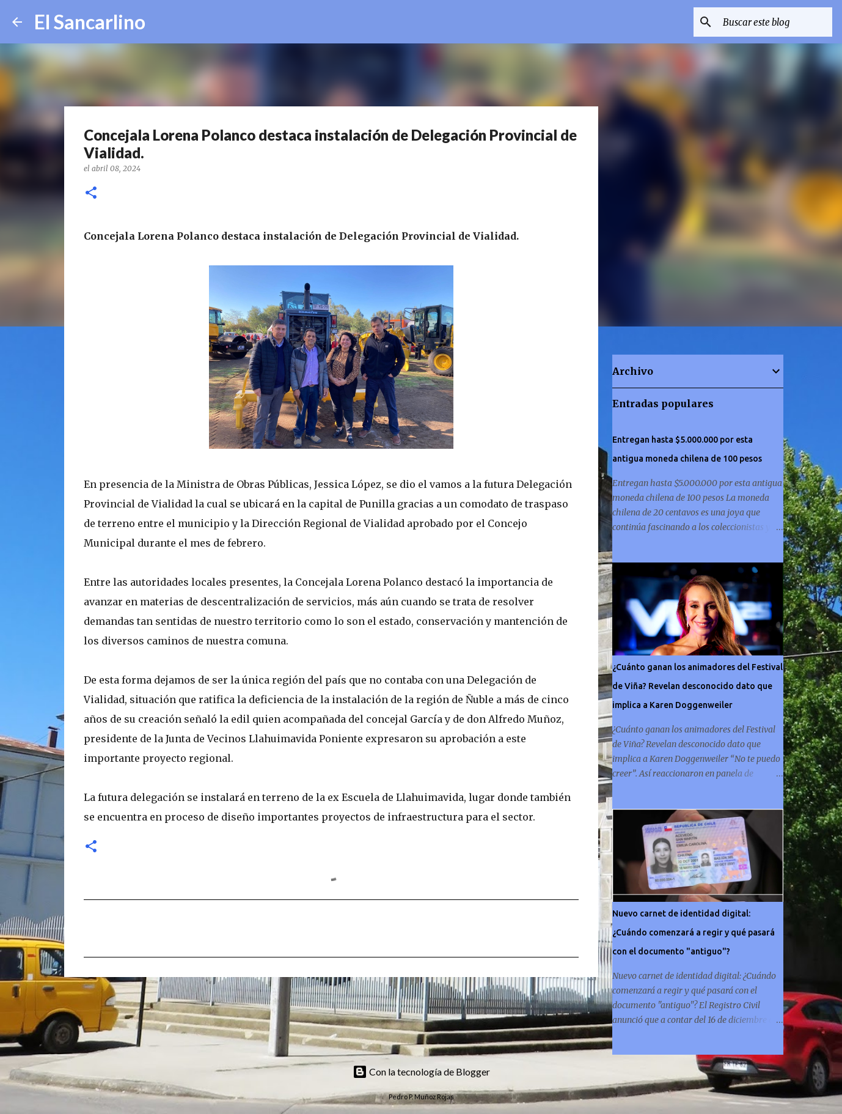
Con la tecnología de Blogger (421, 1071)
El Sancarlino (89, 22)
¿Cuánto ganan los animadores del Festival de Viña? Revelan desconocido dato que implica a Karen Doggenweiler (697, 686)
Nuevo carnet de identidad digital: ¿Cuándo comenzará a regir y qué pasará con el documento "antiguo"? (693, 932)
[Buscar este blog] (768, 22)
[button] (91, 193)
